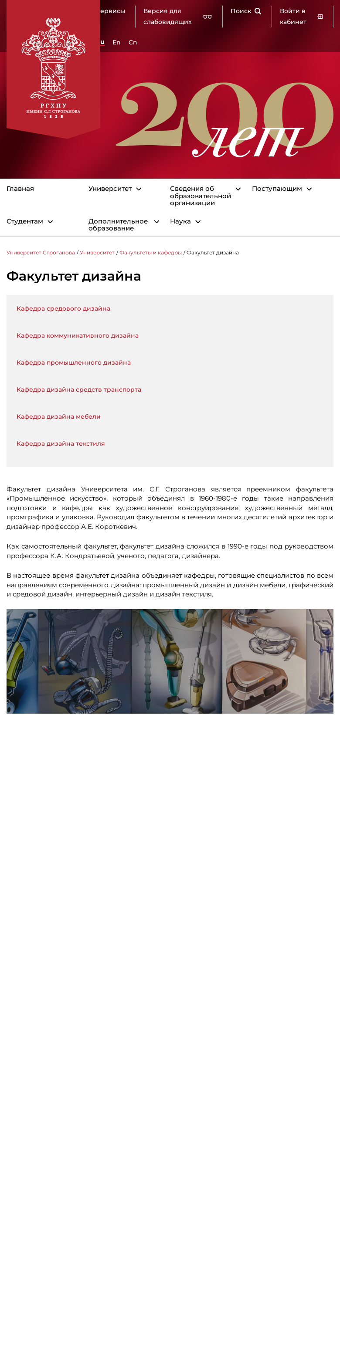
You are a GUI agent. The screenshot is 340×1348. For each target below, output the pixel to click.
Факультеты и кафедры (150, 252)
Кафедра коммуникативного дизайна (78, 335)
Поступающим (277, 189)
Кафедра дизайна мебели (59, 416)
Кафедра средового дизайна (63, 308)
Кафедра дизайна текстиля (61, 443)
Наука (180, 221)
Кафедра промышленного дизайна (74, 362)
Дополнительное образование (118, 225)
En (116, 42)
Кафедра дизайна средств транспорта (79, 389)
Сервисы (110, 11)
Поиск (246, 11)
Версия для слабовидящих (177, 16)
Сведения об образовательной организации (200, 196)
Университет (110, 189)
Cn (133, 42)
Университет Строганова (41, 252)
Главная (20, 189)
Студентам (25, 221)
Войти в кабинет (301, 16)
